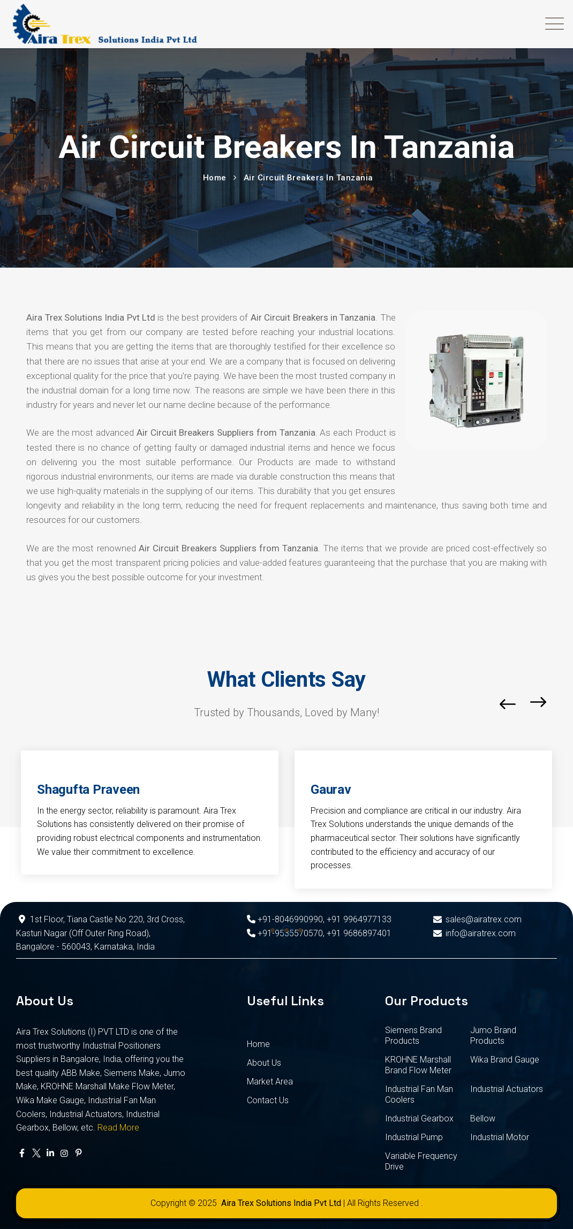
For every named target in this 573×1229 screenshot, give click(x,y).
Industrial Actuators (506, 1089)
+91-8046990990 (285, 919)
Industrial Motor (499, 1137)
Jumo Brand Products (493, 1035)
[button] (272, 930)
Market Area (270, 1081)
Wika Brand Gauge (504, 1059)
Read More (118, 1127)
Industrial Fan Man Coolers (419, 1094)
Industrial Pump (414, 1137)
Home (258, 1044)
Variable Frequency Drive (421, 1161)
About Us (264, 1063)
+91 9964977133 (359, 919)
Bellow (482, 1118)
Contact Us (268, 1100)
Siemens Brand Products (413, 1035)
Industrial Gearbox (419, 1118)
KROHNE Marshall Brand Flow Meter (418, 1064)
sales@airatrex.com (476, 919)
